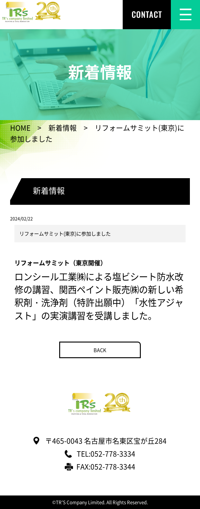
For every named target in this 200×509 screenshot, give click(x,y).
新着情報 (62, 128)
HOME (20, 128)
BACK (100, 350)
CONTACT (147, 14)
